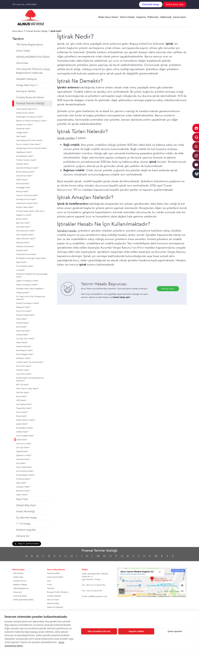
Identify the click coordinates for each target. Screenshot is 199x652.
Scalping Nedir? (23, 292)
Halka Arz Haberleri (55, 607)
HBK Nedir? (21, 136)
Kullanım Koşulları (26, 530)
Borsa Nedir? (21, 416)
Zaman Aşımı (179, 17)
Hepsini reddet (136, 631)
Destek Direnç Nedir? (25, 113)
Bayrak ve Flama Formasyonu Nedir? (31, 120)
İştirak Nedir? (21, 439)
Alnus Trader (23, 50)
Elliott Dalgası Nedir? (25, 354)
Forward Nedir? (22, 323)
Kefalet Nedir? (22, 432)
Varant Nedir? (22, 342)
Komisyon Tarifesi (26, 91)
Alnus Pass (22, 63)
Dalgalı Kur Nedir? (24, 215)
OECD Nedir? (22, 179)
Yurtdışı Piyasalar (54, 596)
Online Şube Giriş (174, 4)
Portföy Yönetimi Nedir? (26, 160)
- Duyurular (17, 592)
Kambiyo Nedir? (23, 242)
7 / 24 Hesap (23, 523)
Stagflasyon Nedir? (24, 152)
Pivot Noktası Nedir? (24, 266)
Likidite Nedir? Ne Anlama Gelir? (30, 362)
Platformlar (152, 17)
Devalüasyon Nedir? (24, 428)
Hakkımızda (165, 17)
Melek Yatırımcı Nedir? (25, 420)
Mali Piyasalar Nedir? (25, 234)
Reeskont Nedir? (23, 490)
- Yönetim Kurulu (19, 581)
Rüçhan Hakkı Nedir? (25, 207)
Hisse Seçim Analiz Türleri (27, 203)
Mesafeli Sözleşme (26, 79)
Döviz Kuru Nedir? (24, 443)
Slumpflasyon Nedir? (25, 156)
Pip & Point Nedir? (24, 311)
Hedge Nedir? (22, 132)
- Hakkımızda (17, 577)
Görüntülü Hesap (150, 4)
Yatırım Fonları (53, 599)
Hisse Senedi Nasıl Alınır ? (27, 109)
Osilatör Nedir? (22, 164)
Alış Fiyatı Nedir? (23, 227)
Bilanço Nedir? (22, 191)
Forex (49, 584)
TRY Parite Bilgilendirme (29, 44)
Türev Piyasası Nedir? (25, 435)
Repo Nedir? (21, 262)
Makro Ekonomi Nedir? (26, 238)
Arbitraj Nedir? (22, 334)
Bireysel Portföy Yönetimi (57, 592)
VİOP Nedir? (21, 400)
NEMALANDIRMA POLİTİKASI (33, 57)
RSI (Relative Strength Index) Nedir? (31, 258)
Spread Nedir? (22, 250)
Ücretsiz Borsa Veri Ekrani (30, 97)
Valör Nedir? (21, 483)
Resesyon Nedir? (23, 307)
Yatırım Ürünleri (127, 17)
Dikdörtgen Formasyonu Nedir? (29, 117)
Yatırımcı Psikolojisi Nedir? (27, 195)
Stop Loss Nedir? (23, 330)
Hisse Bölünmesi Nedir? (26, 254)
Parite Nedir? (21, 319)
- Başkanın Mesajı (19, 584)
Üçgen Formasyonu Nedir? (27, 280)
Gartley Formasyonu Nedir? (27, 303)
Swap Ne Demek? (23, 346)
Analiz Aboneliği (25, 511)
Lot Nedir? (20, 270)
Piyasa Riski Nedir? (24, 408)
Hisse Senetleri (53, 573)
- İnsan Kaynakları (19, 596)
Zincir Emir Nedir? (23, 366)
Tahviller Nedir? (22, 392)
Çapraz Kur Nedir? (23, 455)
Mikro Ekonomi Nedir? (25, 230)
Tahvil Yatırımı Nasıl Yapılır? (27, 388)
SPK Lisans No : (24, 4)
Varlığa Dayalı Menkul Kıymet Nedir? (31, 148)
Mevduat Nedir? (23, 459)
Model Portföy (53, 603)
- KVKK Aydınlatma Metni (23, 599)
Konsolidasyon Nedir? (25, 475)
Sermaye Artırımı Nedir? (26, 199)
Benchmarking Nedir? (25, 172)
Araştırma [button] (141, 17)
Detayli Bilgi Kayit (26, 505)
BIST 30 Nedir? (22, 384)
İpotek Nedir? (22, 424)
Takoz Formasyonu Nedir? (27, 284)
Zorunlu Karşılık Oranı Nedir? (28, 144)
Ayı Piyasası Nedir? (24, 404)
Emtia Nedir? (21, 327)
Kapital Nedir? (22, 451)
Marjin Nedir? (22, 494)
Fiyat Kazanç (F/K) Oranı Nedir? (29, 140)
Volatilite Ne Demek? (25, 246)
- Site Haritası (17, 573)
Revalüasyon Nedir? (24, 350)
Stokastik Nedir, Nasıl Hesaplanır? (30, 288)
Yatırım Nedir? (22, 412)
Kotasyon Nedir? (23, 487)
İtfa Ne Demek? (22, 183)
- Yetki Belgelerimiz (20, 588)
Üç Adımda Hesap (26, 517)
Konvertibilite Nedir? (25, 471)
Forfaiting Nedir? (23, 479)
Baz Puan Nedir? (23, 223)
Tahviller (50, 588)
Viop (49, 581)
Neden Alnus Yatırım (108, 17)
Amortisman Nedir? (24, 175)
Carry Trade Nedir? (24, 467)
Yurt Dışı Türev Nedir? (25, 338)
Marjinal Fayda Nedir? (25, 315)
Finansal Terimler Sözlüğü (30, 103)
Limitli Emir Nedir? (24, 374)
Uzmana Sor (22, 536)
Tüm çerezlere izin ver (99, 631)
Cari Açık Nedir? (23, 447)
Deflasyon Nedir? (23, 358)
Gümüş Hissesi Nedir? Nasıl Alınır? (30, 211)
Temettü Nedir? (22, 370)
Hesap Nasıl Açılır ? (27, 85)
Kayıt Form (22, 499)
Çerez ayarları (175, 631)
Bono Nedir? (21, 396)
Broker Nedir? (22, 219)
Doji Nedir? (21, 463)
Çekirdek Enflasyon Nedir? (27, 168)
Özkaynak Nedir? (23, 128)
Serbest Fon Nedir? (24, 124)
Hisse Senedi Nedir (55, 577)
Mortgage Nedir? (23, 187)
